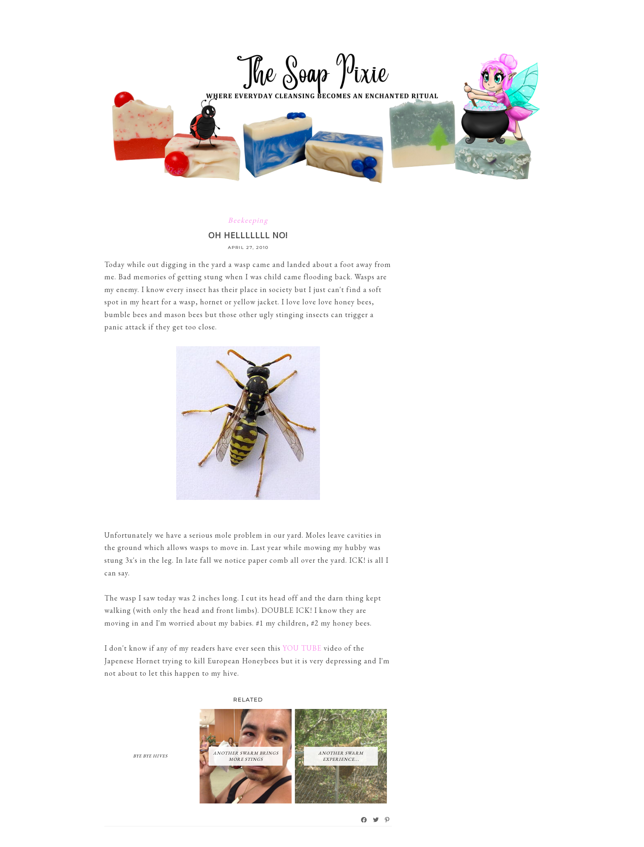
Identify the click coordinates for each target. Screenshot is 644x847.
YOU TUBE (302, 648)
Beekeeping (248, 220)
